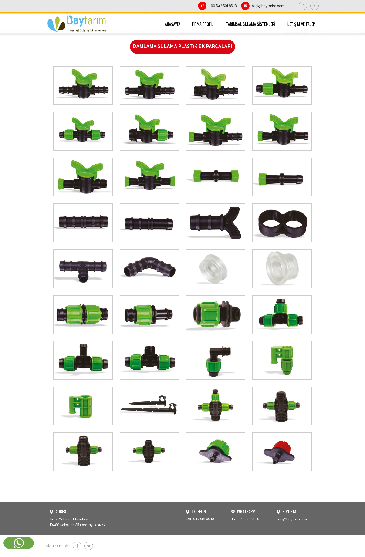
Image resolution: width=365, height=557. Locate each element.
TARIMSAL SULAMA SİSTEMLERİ (250, 24)
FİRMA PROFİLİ (203, 24)
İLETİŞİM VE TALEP (301, 24)
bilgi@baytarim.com (263, 5)
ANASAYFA (172, 24)
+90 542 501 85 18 (218, 5)
